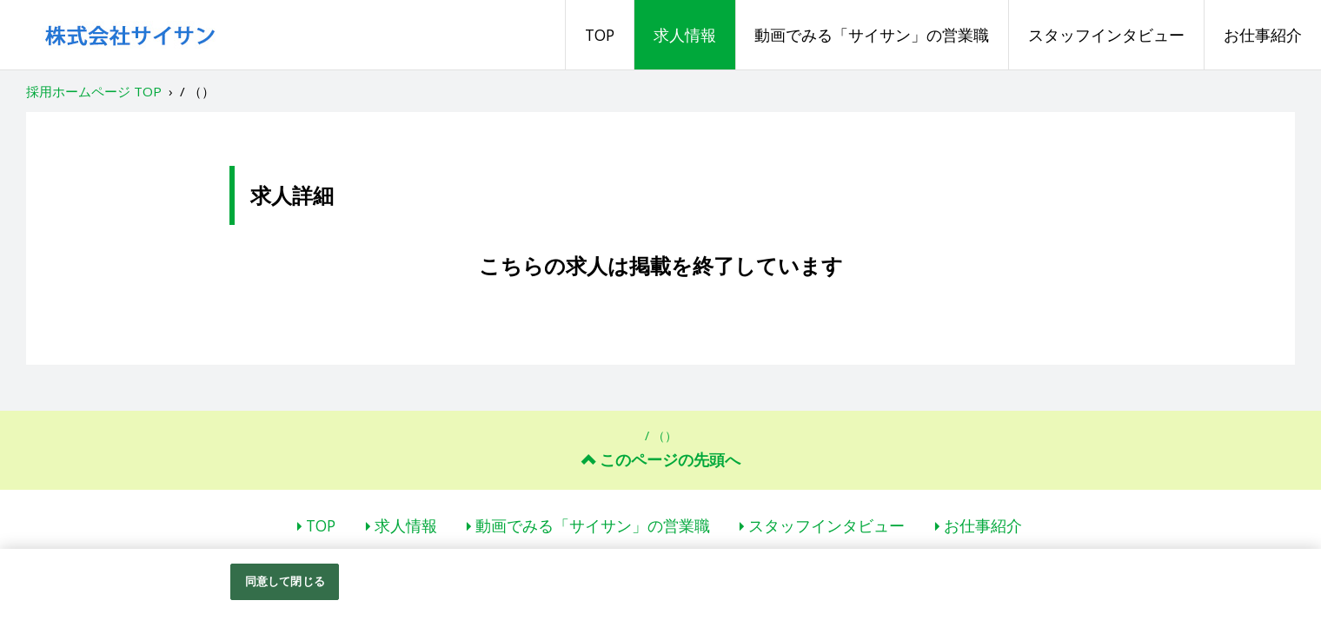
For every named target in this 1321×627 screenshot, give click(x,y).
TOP (599, 34)
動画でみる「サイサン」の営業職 (871, 34)
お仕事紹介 (1263, 34)
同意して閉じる (285, 581)
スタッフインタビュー (1106, 34)
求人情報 (685, 34)
